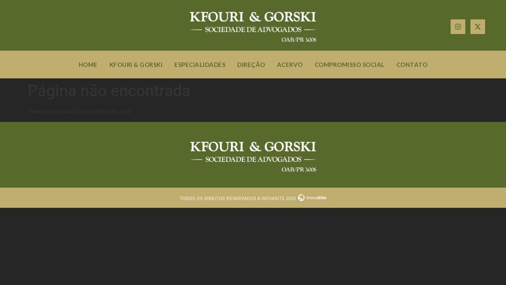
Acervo (290, 64)
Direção (251, 64)
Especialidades (199, 64)
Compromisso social (350, 64)
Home (88, 64)
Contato (412, 64)
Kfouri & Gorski (136, 64)
